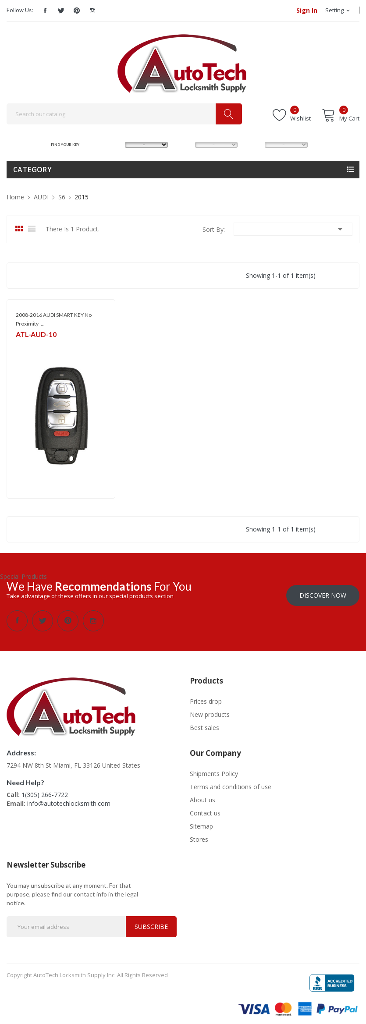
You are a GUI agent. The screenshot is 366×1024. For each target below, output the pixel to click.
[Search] (124, 113)
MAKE (113, 144)
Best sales (204, 723)
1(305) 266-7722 (44, 790)
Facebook (45, 10)
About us (202, 795)
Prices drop (206, 697)
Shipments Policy (214, 769)
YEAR (252, 144)
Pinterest (76, 10)
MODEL (185, 144)
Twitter (60, 10)
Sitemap (201, 822)
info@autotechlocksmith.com (68, 799)
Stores (199, 835)
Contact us (205, 808)
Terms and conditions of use (230, 782)
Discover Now (322, 591)
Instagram (92, 10)
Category (32, 169)
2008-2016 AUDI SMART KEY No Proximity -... (54, 319)
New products (210, 710)
